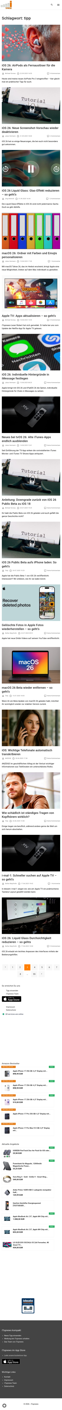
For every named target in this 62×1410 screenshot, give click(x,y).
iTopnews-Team (12, 994)
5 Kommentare (55, 946)
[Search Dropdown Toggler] (52, 5)
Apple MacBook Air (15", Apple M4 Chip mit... (31, 1216)
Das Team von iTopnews (13, 1342)
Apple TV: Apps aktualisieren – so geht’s (29, 316)
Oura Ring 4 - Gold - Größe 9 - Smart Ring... (30, 1177)
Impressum (10, 1007)
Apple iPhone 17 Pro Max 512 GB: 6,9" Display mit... (31, 1129)
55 (34, 974)
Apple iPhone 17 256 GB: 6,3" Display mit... (30, 1071)
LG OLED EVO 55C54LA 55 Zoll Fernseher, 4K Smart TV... (31, 1244)
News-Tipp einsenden (12, 1336)
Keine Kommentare (53, 382)
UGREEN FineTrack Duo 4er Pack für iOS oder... (32, 1151)
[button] (4, 1405)
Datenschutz (11, 1010)
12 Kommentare (54, 199)
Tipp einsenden (12, 991)
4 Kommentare (55, 73)
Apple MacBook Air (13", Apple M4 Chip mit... (31, 1229)
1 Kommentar (55, 261)
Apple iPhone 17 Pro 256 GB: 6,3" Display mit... (32, 1114)
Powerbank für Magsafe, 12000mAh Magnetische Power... (27, 1165)
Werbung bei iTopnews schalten (16, 1339)
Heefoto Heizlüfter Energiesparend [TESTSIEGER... (27, 1204)
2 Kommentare (55, 136)
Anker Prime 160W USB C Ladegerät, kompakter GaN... (32, 1191)
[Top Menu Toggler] (58, 5)
